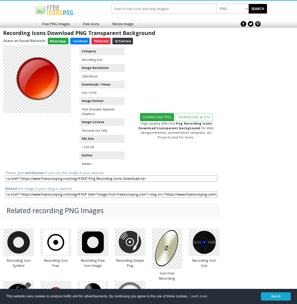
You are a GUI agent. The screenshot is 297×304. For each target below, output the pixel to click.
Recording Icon (92, 60)
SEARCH (257, 8)
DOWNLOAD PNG (157, 117)
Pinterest (101, 41)
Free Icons (91, 24)
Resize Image (122, 24)
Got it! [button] (275, 296)
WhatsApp (58, 41)
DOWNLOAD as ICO (194, 117)
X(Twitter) (122, 41)
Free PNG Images (56, 24)
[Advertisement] (37, 141)
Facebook (80, 41)
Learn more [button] (199, 296)
